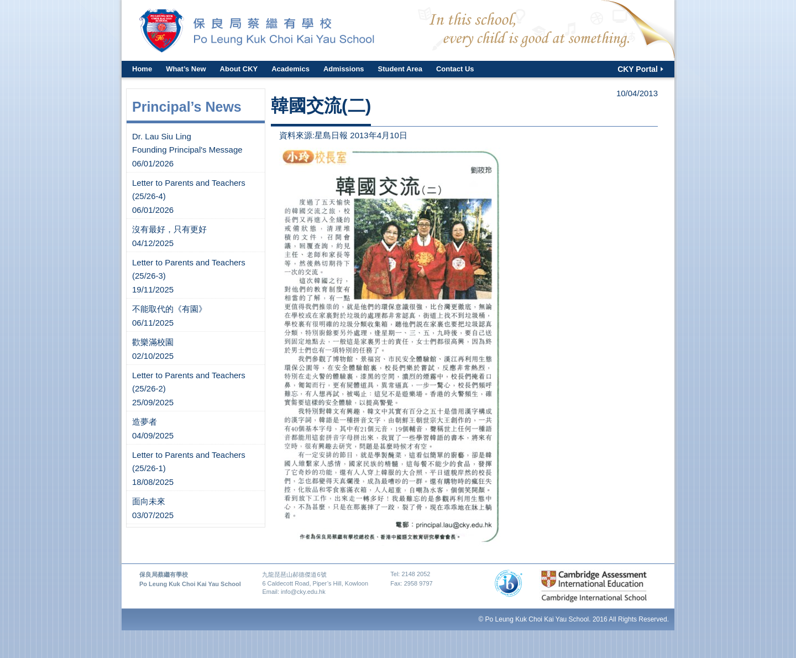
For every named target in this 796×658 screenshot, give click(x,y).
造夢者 (144, 421)
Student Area (400, 69)
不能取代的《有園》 (169, 309)
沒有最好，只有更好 (169, 229)
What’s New (186, 69)
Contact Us (455, 69)
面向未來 (148, 501)
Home (142, 69)
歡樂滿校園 (153, 342)
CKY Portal (637, 69)
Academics (290, 69)
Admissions (343, 69)
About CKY (239, 69)
